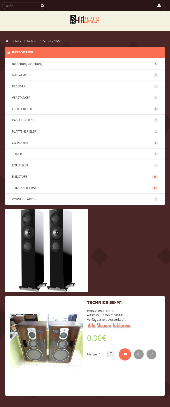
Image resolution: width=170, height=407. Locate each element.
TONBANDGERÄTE (85, 188)
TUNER (85, 154)
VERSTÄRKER (85, 97)
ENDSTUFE (85, 176)
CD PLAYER (85, 143)
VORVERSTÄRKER (85, 199)
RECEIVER (85, 86)
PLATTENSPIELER (85, 131)
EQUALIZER (85, 165)
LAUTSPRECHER (85, 109)
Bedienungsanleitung (85, 64)
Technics (109, 311)
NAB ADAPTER (85, 75)
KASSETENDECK (85, 120)
